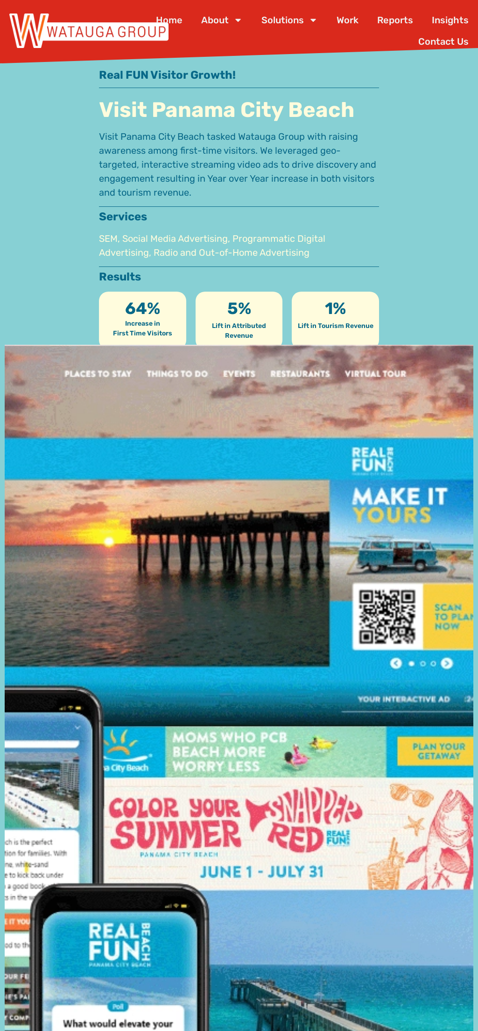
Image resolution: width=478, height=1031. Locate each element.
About (222, 20)
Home (169, 20)
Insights (450, 20)
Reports (395, 20)
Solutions (289, 20)
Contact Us (443, 41)
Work (347, 20)
